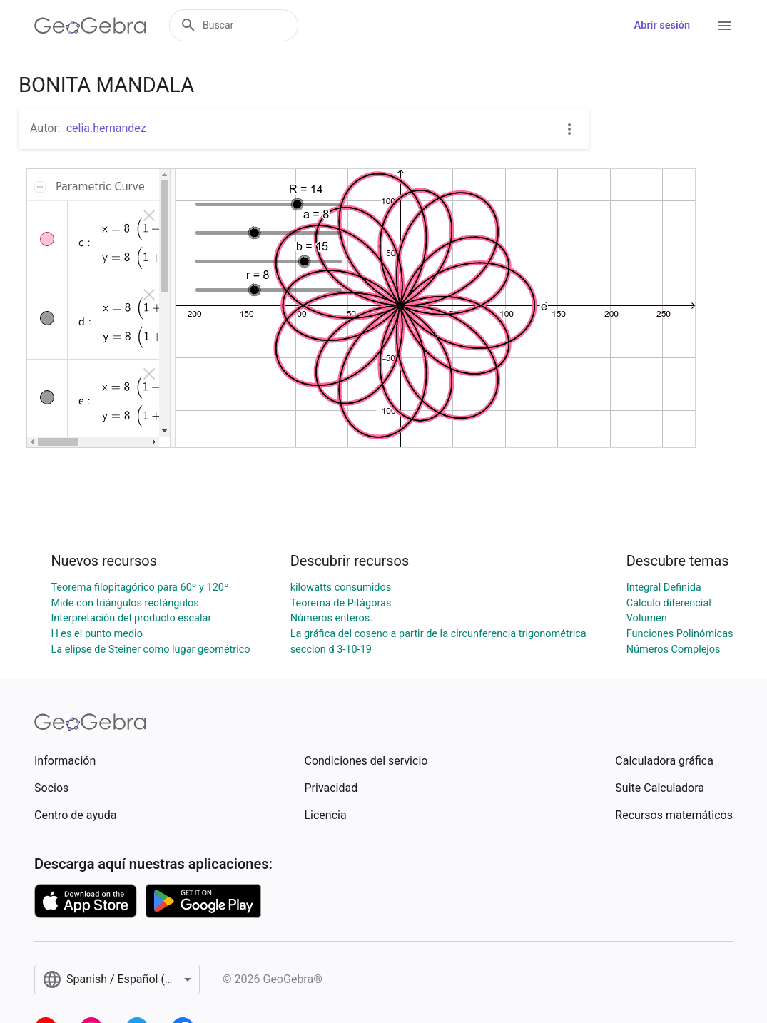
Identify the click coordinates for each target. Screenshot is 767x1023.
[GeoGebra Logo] (90, 25)
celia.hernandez (106, 128)
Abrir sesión (662, 25)
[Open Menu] (724, 25)
